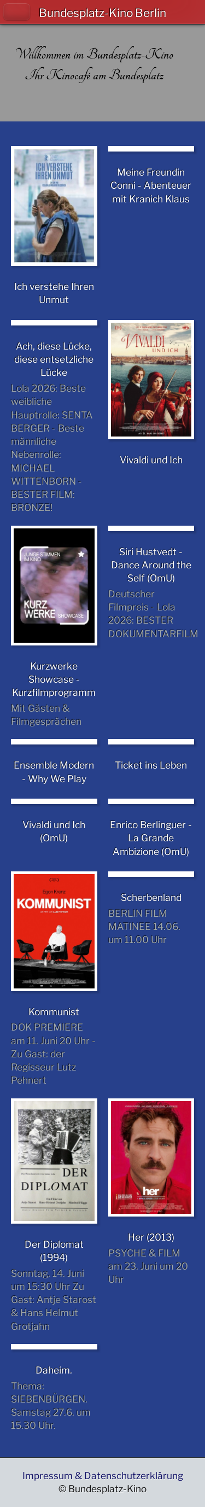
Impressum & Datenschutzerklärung (102, 1475)
